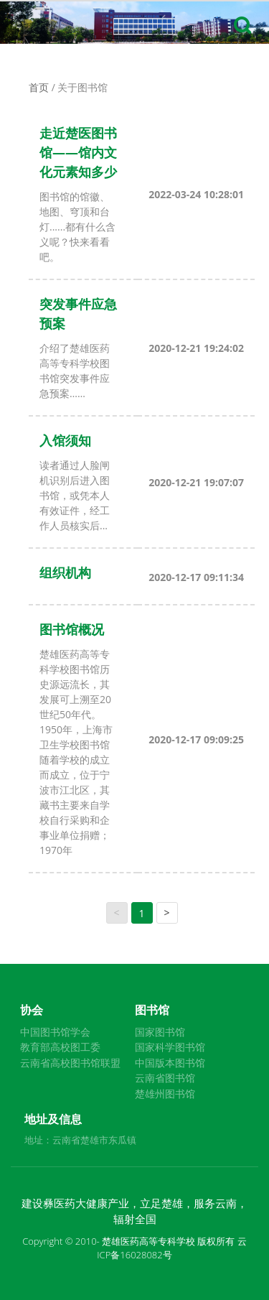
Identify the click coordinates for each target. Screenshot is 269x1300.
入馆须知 (65, 440)
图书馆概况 (71, 629)
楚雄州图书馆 (165, 1093)
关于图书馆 (82, 87)
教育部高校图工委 (60, 1047)
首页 (39, 87)
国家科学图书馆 (170, 1047)
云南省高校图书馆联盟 (70, 1062)
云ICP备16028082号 (172, 1248)
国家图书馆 (160, 1032)
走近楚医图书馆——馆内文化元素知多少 (78, 152)
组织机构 (65, 572)
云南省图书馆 (165, 1078)
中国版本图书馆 (170, 1062)
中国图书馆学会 (55, 1032)
